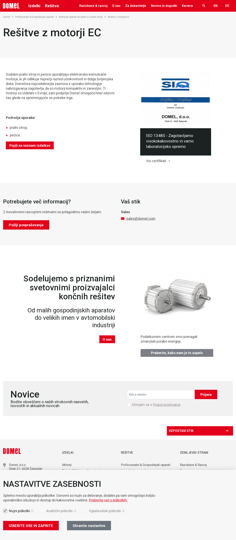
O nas (116, 6)
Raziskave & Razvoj (193, 465)
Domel (8, 17)
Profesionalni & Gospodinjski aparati (36, 17)
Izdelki (34, 6)
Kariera (187, 6)
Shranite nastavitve (89, 525)
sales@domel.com (140, 219)
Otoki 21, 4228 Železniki (25, 469)
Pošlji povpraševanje (26, 225)
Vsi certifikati (156, 161)
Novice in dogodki (164, 6)
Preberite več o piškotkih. (108, 500)
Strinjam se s (156, 405)
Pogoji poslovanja (166, 405)
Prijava (206, 394)
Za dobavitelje (135, 6)
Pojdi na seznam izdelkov (29, 145)
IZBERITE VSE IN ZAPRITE (31, 525)
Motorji (67, 465)
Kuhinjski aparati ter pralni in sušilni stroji (82, 17)
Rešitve (52, 6)
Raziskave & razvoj (93, 6)
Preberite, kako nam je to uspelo (177, 353)
